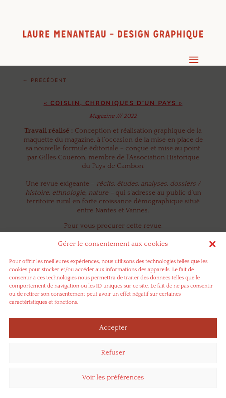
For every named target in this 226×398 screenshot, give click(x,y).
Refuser (113, 356)
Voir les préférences (113, 381)
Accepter (113, 331)
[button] (212, 247)
